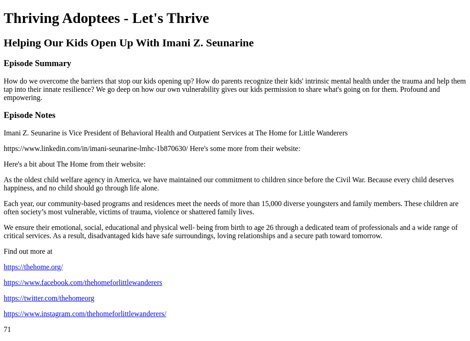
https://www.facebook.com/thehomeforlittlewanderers (83, 282)
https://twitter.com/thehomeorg (49, 298)
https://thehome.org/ (33, 267)
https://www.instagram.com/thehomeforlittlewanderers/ (85, 314)
